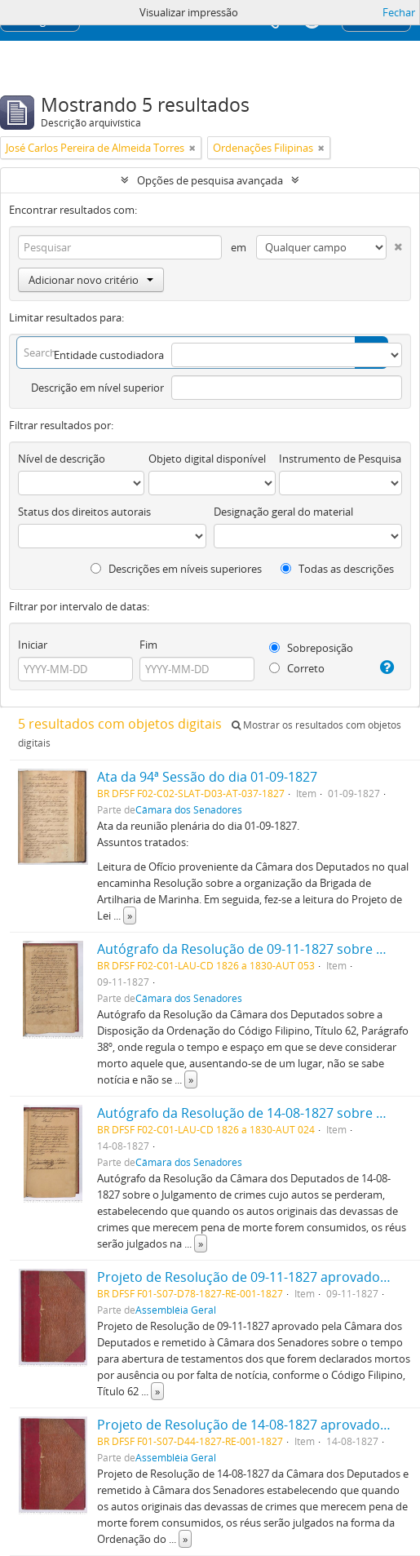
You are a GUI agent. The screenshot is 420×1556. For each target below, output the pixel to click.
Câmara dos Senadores (188, 809)
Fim (148, 644)
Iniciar (32, 644)
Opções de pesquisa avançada (210, 180)
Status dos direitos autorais (84, 511)
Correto (297, 668)
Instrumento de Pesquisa (340, 458)
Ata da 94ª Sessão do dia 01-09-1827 (207, 777)
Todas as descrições (337, 568)
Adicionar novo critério (91, 280)
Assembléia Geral (175, 1309)
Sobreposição (311, 648)
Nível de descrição (61, 458)
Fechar (398, 12)
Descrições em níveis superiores (176, 568)
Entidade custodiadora (109, 355)
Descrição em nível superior (97, 387)
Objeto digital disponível (207, 458)
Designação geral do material (283, 511)
